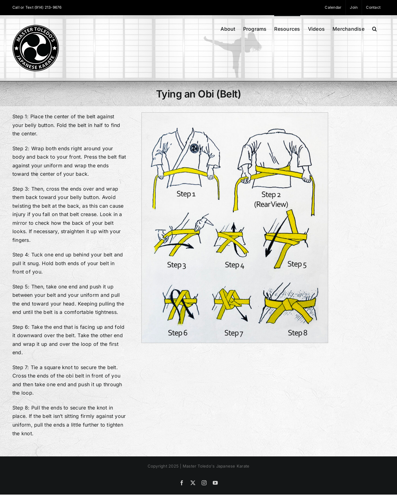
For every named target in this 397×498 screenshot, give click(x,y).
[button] (374, 28)
